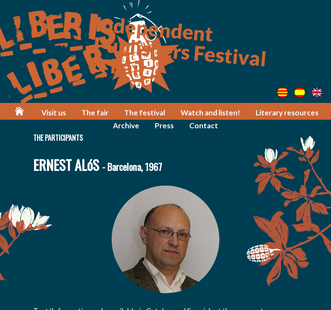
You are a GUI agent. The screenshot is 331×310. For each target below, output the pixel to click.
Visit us (53, 112)
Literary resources (287, 112)
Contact (203, 125)
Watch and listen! (210, 112)
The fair (95, 112)
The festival (144, 112)
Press (164, 125)
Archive (126, 125)
